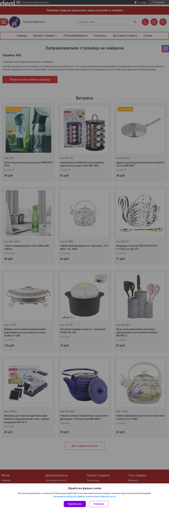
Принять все (75, 504)
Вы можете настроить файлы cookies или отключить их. (83, 496)
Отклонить (98, 504)
